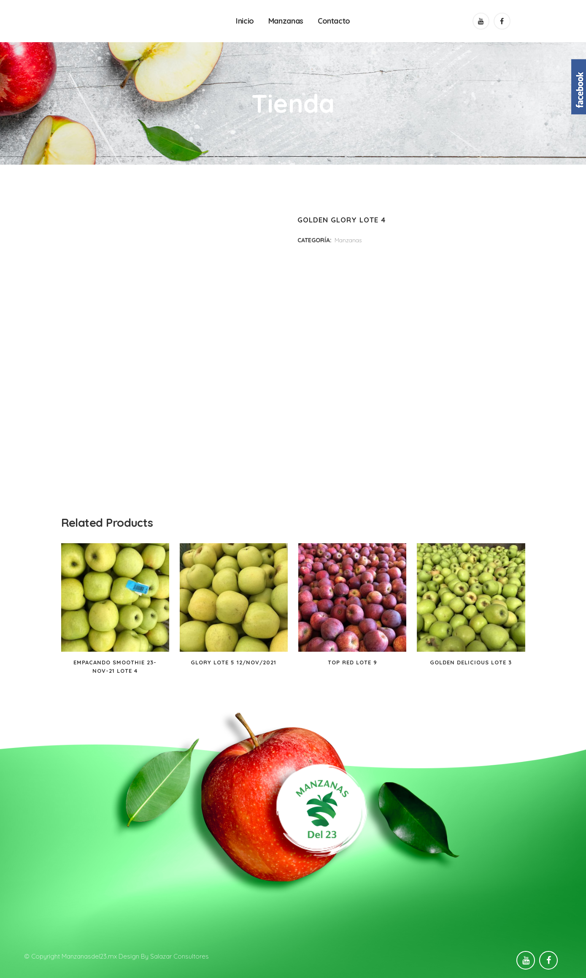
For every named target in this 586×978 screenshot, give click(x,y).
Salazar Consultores (179, 956)
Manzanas (348, 240)
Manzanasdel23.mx (89, 956)
